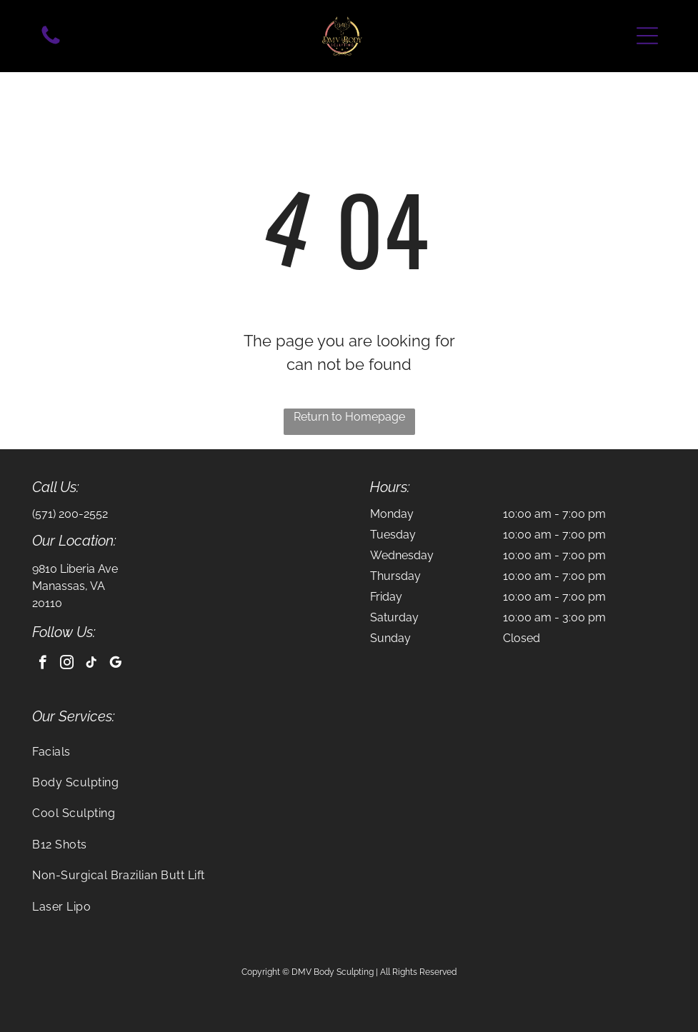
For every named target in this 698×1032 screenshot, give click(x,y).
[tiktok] (91, 664)
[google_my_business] (115, 664)
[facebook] (42, 664)
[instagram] (66, 664)
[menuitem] (348, 751)
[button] (647, 35)
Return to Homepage (349, 417)
